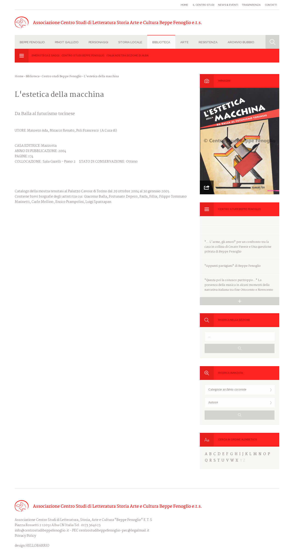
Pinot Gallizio (67, 42)
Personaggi (98, 42)
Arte (184, 42)
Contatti (271, 4)
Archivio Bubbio (241, 42)
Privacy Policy (25, 536)
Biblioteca (161, 42)
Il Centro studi (203, 4)
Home (184, 4)
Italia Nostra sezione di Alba (127, 55)
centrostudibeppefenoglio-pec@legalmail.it (114, 530)
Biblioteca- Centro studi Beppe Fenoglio (54, 76)
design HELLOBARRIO (32, 546)
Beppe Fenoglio (32, 42)
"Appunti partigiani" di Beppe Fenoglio (232, 266)
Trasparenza (251, 4)
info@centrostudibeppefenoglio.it (42, 530)
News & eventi (228, 4)
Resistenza (208, 42)
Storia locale (130, 42)
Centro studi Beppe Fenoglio (83, 55)
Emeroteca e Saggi (45, 55)
